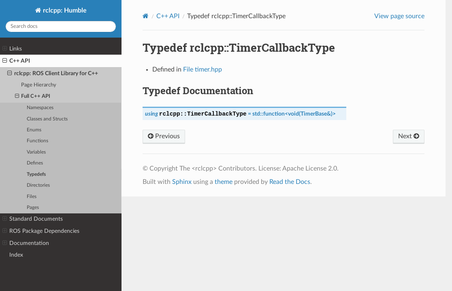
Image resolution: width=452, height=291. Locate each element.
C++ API (16, 61)
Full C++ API (33, 96)
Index (16, 255)
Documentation (25, 243)
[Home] (146, 16)
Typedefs (36, 174)
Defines (35, 163)
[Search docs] (60, 26)
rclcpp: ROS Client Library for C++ (52, 73)
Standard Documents (32, 219)
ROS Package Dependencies (40, 231)
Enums (34, 130)
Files (31, 196)
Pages (33, 207)
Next (408, 136)
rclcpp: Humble (64, 10)
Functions (37, 141)
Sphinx (182, 182)
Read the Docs (289, 182)
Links (12, 49)
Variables (36, 152)
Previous (164, 136)
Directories (38, 185)
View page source (399, 16)
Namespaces (40, 107)
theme (223, 182)
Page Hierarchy (38, 85)
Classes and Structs (47, 119)
